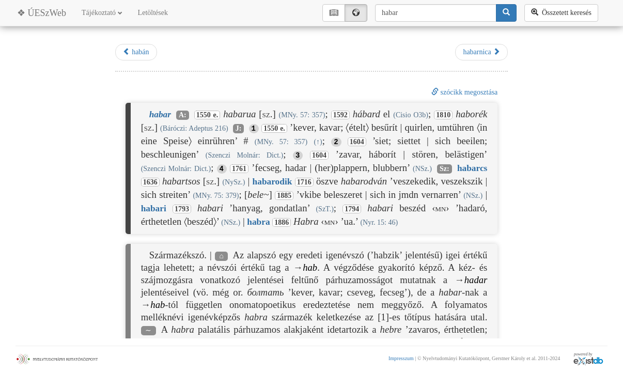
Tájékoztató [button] (102, 13)
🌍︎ (356, 13)
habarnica (481, 52)
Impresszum (401, 358)
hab (310, 267)
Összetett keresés (561, 12)
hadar (476, 279)
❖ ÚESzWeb (41, 13)
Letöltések (153, 13)
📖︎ (333, 13)
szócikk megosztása (464, 92)
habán (136, 52)
